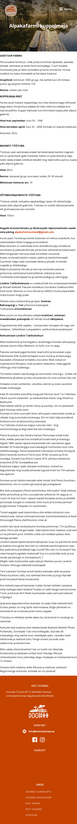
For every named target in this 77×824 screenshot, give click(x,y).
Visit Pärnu (33, 803)
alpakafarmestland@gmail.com (34, 232)
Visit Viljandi (34, 809)
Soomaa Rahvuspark (39, 797)
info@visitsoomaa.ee (42, 731)
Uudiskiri (31, 815)
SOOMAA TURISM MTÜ (38, 791)
